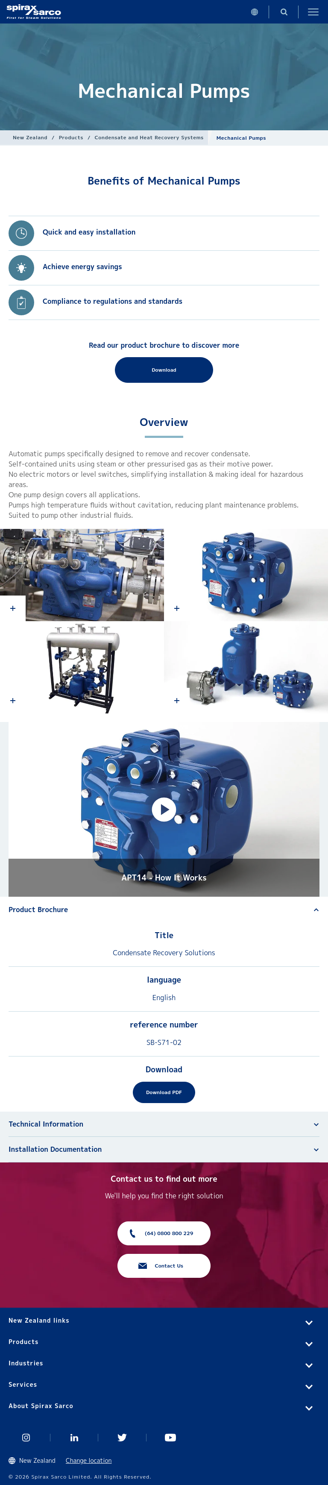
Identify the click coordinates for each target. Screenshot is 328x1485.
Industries (26, 1363)
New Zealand (30, 137)
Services (23, 1384)
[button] (164, 809)
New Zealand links (39, 1320)
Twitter (122, 1437)
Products (71, 137)
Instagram (26, 1437)
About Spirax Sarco (41, 1406)
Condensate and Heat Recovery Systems (149, 137)
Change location (89, 1460)
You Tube (170, 1437)
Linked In (74, 1437)
